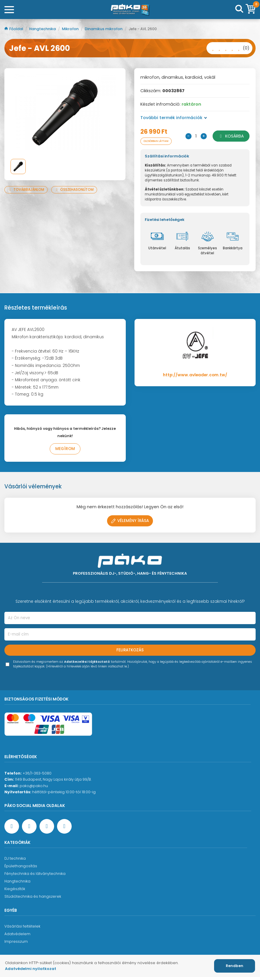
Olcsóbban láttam (156, 141)
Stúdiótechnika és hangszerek (32, 896)
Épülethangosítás (20, 865)
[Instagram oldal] (46, 826)
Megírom (65, 448)
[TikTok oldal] (64, 826)
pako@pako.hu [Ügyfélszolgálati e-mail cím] (34, 785)
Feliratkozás (130, 650)
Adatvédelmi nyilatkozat (30, 968)
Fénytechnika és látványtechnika (35, 873)
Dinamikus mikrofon (104, 28)
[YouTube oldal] (29, 826)
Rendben (234, 965)
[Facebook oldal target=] (11, 826)
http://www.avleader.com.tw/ (195, 375)
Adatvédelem (17, 933)
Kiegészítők (14, 888)
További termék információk (173, 118)
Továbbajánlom (26, 189)
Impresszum (16, 941)
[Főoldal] (130, 9)
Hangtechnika (43, 28)
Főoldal (14, 28)
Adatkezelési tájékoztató (87, 662)
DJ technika (15, 858)
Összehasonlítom (74, 189)
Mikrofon (71, 28)
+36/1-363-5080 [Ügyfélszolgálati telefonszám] (37, 773)
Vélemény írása (130, 520)
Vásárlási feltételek (22, 926)
